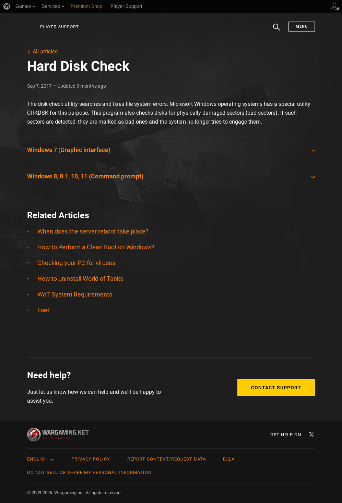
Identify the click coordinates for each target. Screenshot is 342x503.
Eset (43, 310)
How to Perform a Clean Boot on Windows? (95, 247)
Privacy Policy (90, 459)
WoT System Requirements (74, 294)
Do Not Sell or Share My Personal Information (89, 472)
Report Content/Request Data (166, 459)
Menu (302, 26)
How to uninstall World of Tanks (80, 278)
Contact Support (276, 387)
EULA (229, 459)
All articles (45, 51)
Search (276, 30)
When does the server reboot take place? (93, 231)
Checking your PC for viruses (76, 262)
